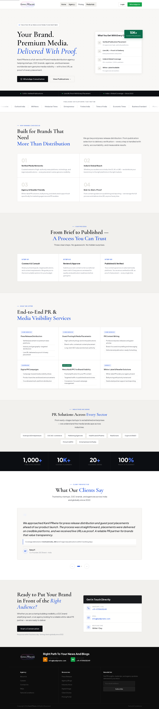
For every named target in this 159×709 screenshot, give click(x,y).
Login (122, 4)
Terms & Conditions (27, 693)
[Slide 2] (81, 567)
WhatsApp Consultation (33, 79)
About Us (23, 676)
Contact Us (24, 685)
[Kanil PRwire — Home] (27, 4)
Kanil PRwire (32, 706)
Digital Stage (66, 689)
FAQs (22, 689)
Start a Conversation (30, 630)
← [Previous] (72, 567)
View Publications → (62, 79)
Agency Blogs (67, 681)
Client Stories (66, 693)
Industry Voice (67, 685)
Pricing (81, 4)
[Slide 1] (78, 567)
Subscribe (119, 689)
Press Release (67, 676)
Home (63, 4)
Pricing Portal (66, 697)
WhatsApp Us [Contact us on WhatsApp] (134, 4)
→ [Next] (87, 567)
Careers (23, 681)
